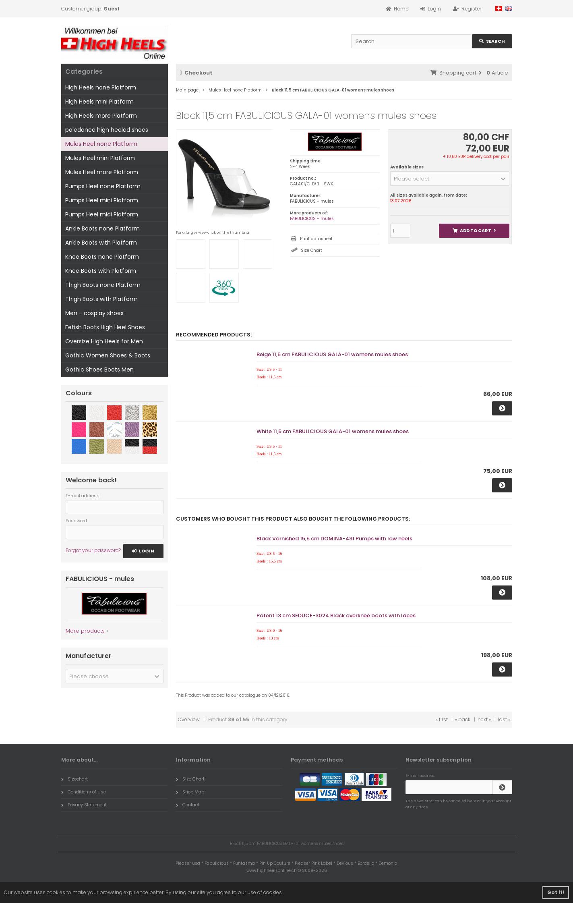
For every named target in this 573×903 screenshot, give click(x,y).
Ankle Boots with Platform (101, 243)
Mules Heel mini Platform (100, 158)
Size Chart (311, 250)
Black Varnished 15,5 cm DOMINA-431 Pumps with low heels (334, 538)
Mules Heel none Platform (101, 144)
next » (484, 719)
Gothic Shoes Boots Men (99, 369)
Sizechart (74, 779)
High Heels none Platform (100, 87)
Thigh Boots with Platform (101, 299)
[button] (450, 178)
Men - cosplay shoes (94, 313)
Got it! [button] (555, 892)
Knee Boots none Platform (102, 257)
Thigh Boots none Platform (103, 285)
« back (462, 719)
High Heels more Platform (101, 116)
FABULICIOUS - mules (312, 219)
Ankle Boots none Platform (102, 228)
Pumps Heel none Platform (103, 186)
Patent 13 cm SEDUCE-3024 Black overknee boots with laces (336, 615)
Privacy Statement (84, 804)
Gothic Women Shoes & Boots (107, 355)
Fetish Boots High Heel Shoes (105, 327)
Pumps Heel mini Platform (101, 200)
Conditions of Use (83, 792)
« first (442, 719)
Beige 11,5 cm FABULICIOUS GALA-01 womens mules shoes (332, 354)
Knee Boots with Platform (100, 271)
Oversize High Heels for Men (104, 341)
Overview (189, 719)
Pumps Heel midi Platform (101, 214)
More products (85, 631)
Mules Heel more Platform (101, 172)
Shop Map (190, 792)
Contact (187, 804)
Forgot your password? (93, 550)
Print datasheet (316, 239)
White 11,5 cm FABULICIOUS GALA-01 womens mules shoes (333, 431)
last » (504, 719)
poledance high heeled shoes (106, 130)
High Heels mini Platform (99, 102)
